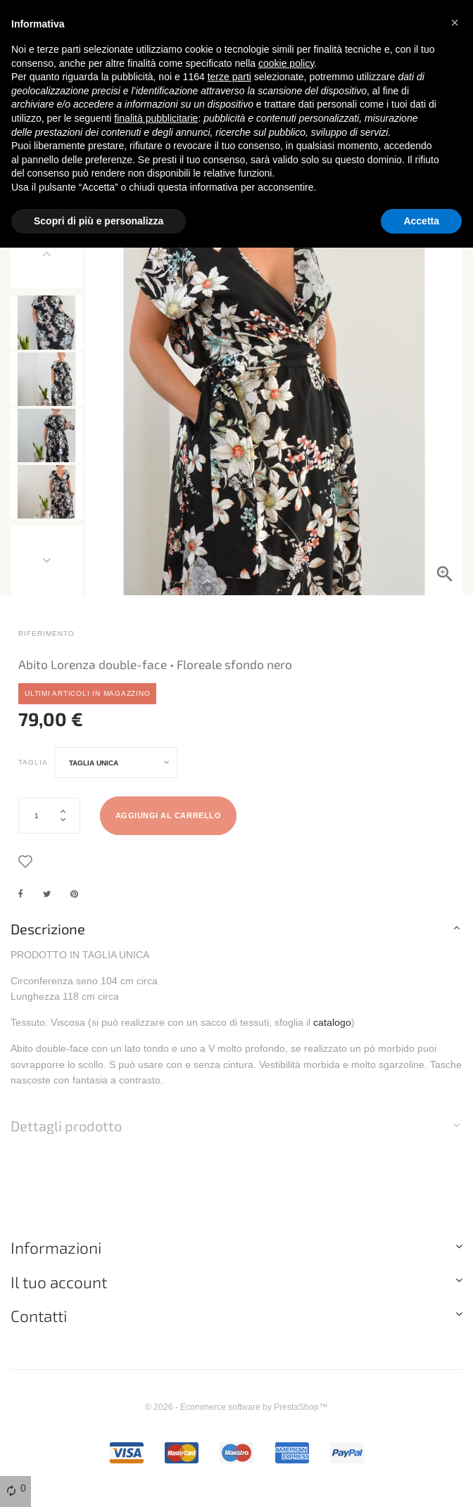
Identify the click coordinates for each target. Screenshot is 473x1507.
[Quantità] (49, 826)
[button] (454, 22)
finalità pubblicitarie (156, 118)
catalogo (332, 1032)
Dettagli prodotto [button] (66, 1136)
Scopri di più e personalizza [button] (98, 221)
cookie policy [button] (286, 63)
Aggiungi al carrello (168, 827)
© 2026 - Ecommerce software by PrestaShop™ (236, 1417)
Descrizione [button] (48, 939)
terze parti (229, 76)
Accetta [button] (421, 221)
